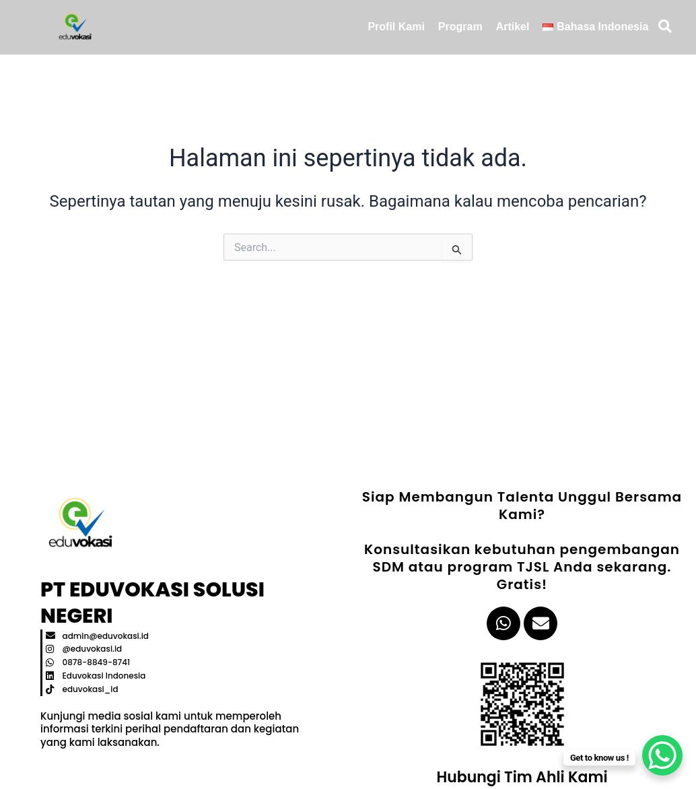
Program (460, 26)
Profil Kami (396, 26)
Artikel (513, 26)
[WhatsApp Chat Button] (662, 755)
